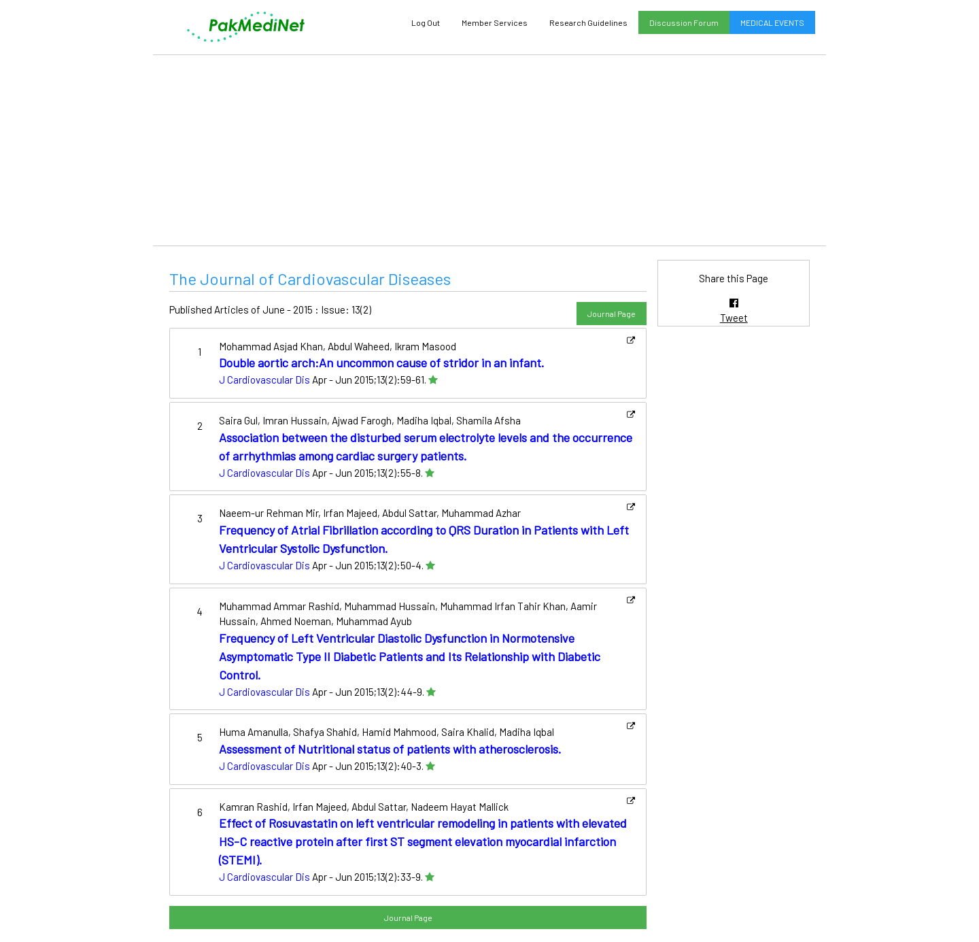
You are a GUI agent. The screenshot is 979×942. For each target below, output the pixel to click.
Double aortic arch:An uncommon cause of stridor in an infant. (382, 362)
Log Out (425, 22)
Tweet (734, 318)
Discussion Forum (684, 22)
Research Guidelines (588, 22)
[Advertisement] (489, 150)
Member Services (495, 22)
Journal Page (611, 313)
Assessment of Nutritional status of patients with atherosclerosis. (390, 748)
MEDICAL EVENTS (772, 22)
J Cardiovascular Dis (264, 379)
